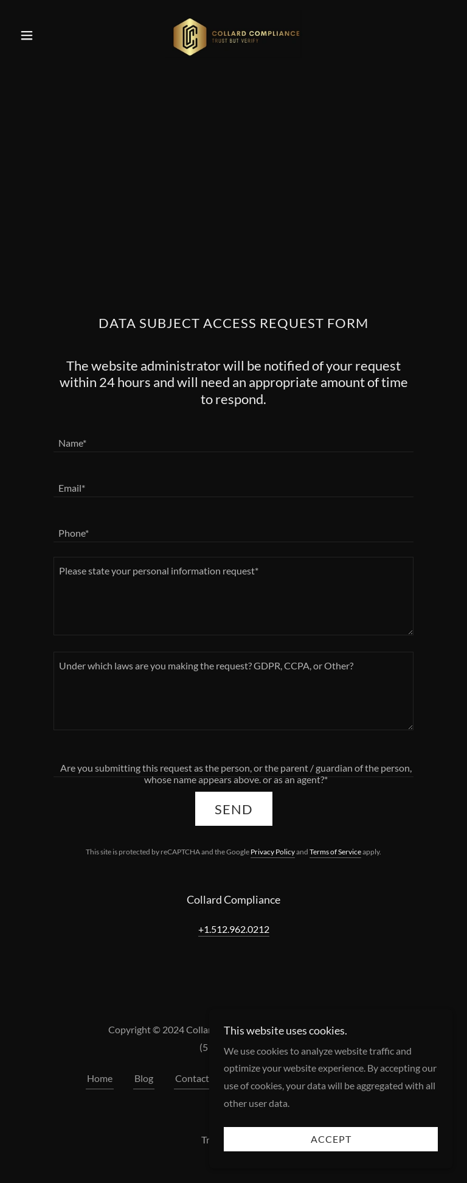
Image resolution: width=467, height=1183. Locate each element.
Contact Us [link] (199, 1078)
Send (234, 809)
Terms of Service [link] (335, 851)
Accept (331, 1139)
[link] (233, 34)
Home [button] (99, 1078)
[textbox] (233, 437)
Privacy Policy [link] (273, 851)
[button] (47, 35)
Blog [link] (143, 1078)
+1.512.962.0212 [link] (233, 929)
